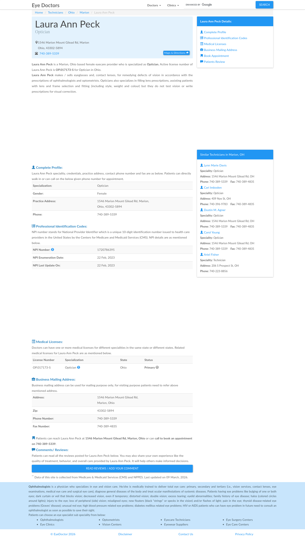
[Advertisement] (112, 129)
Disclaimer (125, 534)
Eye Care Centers (237, 524)
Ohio (71, 12)
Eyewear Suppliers (176, 524)
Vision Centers (112, 524)
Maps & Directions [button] (176, 52)
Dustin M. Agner (213, 210)
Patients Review (212, 61)
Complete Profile (213, 32)
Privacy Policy (244, 534)
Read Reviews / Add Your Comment (112, 468)
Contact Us (186, 534)
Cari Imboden (211, 187)
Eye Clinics (47, 524)
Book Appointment (214, 56)
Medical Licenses (213, 44)
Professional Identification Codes (223, 38)
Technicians (55, 12)
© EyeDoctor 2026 (62, 534)
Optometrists (111, 519)
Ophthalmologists (52, 519)
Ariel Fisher (209, 254)
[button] (154, 4)
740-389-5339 (49, 53)
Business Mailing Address (218, 50)
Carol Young (210, 232)
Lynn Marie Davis (213, 165)
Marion (84, 12)
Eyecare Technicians (177, 519)
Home (39, 12)
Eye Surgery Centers (239, 519)
